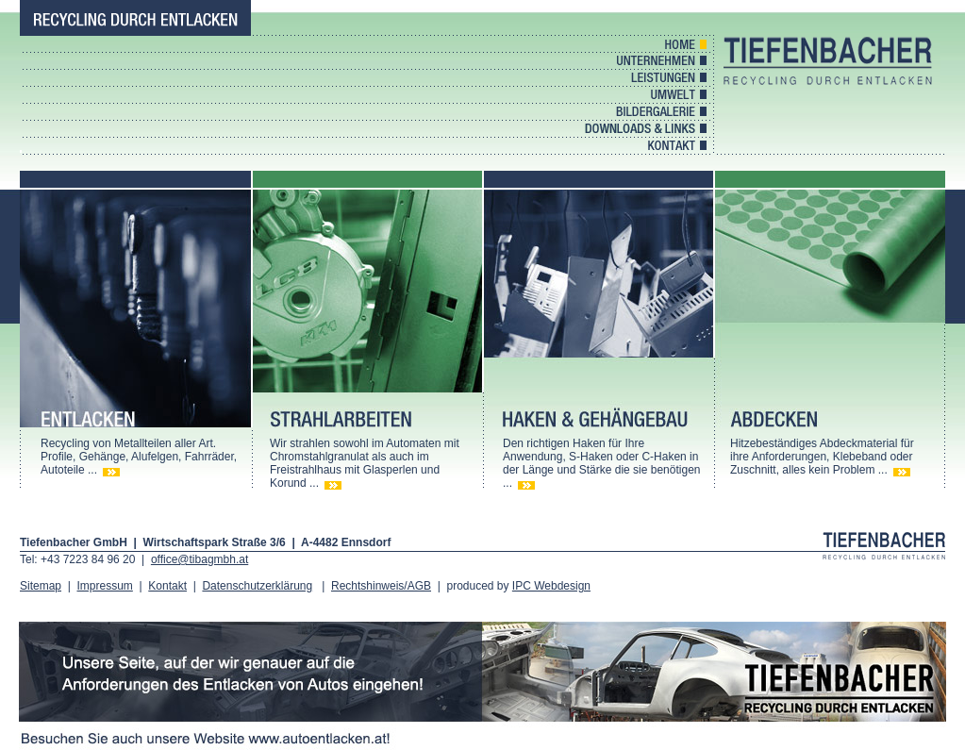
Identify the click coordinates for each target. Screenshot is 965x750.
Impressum (104, 585)
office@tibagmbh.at (199, 559)
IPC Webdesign (551, 585)
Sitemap (40, 585)
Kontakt (167, 585)
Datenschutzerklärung (257, 585)
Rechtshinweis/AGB (381, 585)
